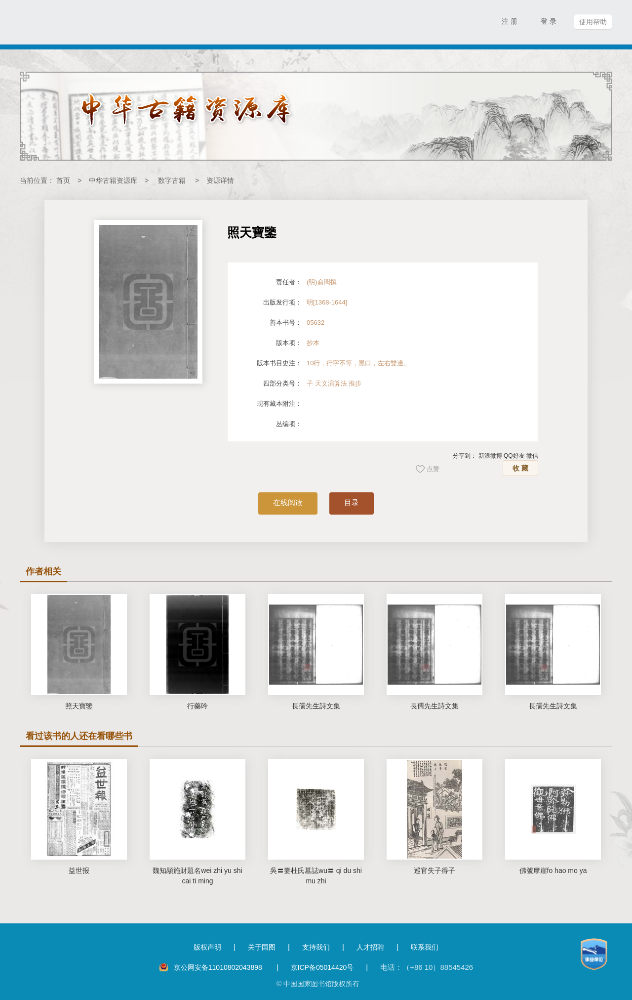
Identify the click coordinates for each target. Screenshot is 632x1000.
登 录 (548, 21)
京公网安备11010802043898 (219, 967)
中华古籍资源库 (113, 180)
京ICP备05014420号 (322, 967)
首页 (63, 180)
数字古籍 (172, 180)
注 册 (509, 21)
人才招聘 (370, 947)
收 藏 (520, 468)
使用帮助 (593, 22)
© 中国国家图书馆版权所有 (317, 984)
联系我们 (424, 947)
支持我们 (316, 947)
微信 (532, 455)
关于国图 (262, 947)
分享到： (464, 455)
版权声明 (207, 947)
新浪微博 (490, 455)
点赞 (433, 469)
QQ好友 (514, 455)
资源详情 (220, 180)
